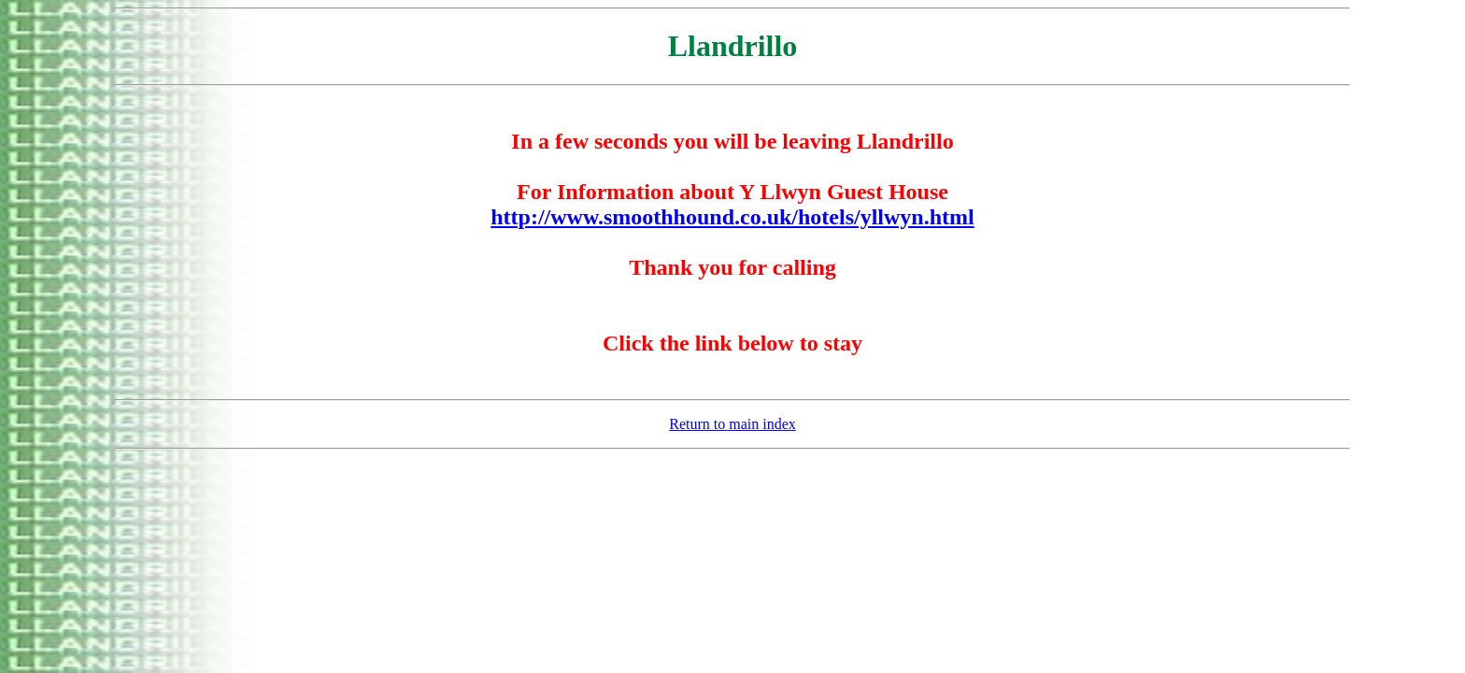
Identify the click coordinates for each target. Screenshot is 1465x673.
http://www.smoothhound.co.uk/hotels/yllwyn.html (732, 217)
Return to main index (732, 424)
